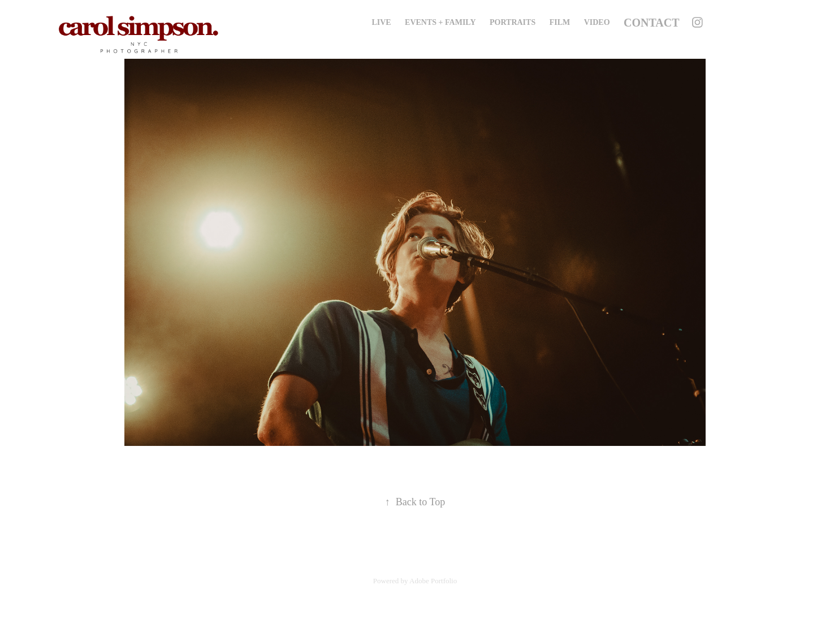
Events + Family (440, 22)
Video (597, 22)
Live (381, 22)
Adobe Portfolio (433, 580)
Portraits (512, 22)
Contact (652, 22)
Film (560, 22)
